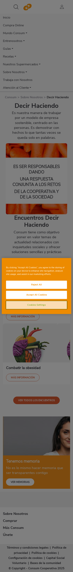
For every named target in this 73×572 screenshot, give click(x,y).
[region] (36, 286)
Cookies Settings (36, 304)
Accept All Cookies (36, 294)
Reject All (36, 284)
